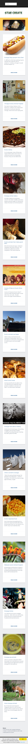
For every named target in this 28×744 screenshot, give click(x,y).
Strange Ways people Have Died (14, 57)
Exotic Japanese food (10, 519)
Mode (20, 731)
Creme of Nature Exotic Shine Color (13, 288)
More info (22, 742)
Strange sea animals (10, 657)
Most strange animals (10, 703)
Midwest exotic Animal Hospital (13, 565)
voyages (13, 729)
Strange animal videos (10, 196)
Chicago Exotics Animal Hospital (13, 103)
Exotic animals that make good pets (13, 242)
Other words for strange (11, 472)
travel (12, 732)
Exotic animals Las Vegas (11, 334)
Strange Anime (8, 611)
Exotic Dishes (8, 150)
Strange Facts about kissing (12, 426)
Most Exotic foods (9, 380)
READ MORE (8, 26)
